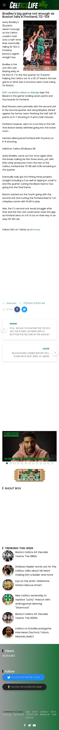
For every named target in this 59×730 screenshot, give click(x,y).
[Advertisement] (29, 267)
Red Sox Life (18, 714)
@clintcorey (33, 229)
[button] (17, 309)
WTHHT (34, 712)
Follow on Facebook (26, 686)
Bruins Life (45, 714)
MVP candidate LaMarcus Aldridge (20, 92)
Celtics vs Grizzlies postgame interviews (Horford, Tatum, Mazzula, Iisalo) (33, 632)
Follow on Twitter (25, 677)
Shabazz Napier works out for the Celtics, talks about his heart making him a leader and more (35, 570)
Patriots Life (32, 714)
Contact (44, 712)
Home (27, 712)
